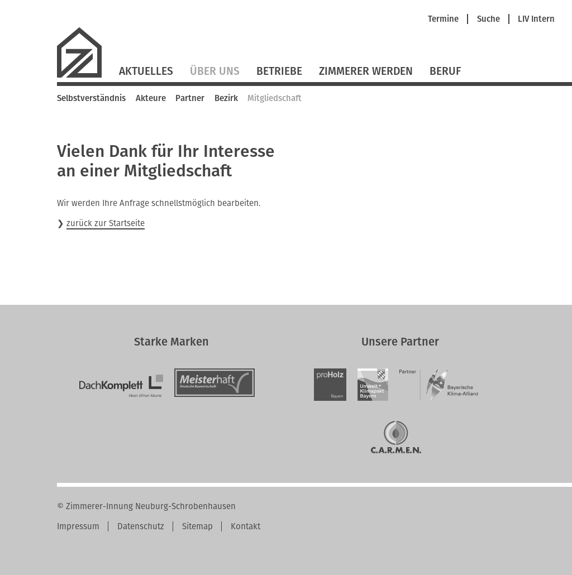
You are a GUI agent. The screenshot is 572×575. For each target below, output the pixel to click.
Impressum (78, 526)
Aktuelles (146, 71)
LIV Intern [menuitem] (536, 19)
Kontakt (245, 526)
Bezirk (226, 98)
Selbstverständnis (91, 98)
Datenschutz (140, 526)
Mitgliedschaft (274, 98)
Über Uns (215, 71)
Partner (189, 98)
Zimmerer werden (366, 71)
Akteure (151, 98)
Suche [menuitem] (488, 19)
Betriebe (279, 71)
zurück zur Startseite (105, 223)
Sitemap (197, 526)
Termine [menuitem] (443, 19)
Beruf (445, 71)
